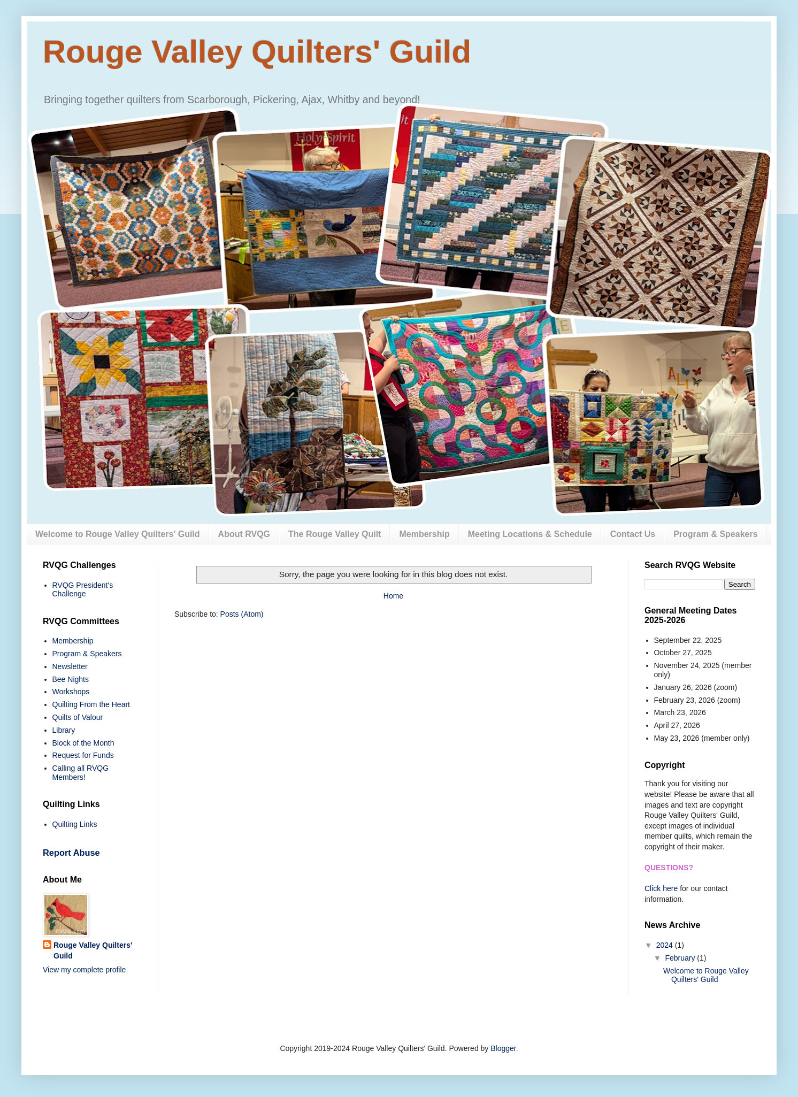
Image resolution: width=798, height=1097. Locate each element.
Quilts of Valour (77, 717)
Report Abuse (71, 852)
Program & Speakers (715, 534)
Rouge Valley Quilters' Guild (257, 52)
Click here (661, 888)
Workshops (71, 691)
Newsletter (70, 666)
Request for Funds (83, 755)
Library (63, 730)
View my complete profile (84, 969)
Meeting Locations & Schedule (530, 534)
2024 (665, 945)
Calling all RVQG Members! (80, 772)
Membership (424, 534)
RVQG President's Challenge (82, 590)
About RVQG (244, 534)
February (681, 958)
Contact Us (632, 534)
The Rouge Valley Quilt (334, 534)
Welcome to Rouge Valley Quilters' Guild (117, 534)
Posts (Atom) (242, 614)
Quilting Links (74, 824)
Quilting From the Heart (91, 704)
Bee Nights (70, 679)
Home (393, 596)
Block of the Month (83, 743)
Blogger (503, 1048)
